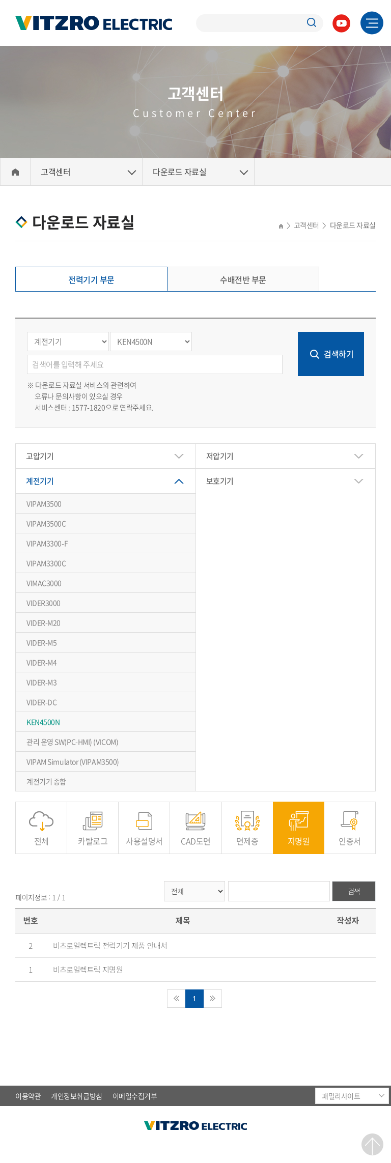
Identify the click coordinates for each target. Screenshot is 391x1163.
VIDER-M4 (41, 662)
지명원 (299, 835)
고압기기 (39, 456)
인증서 (350, 835)
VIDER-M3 (41, 682)
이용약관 (28, 1096)
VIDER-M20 (43, 622)
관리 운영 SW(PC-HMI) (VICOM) (72, 741)
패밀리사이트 (341, 1096)
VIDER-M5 (41, 642)
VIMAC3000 (44, 583)
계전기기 (39, 481)
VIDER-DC (41, 702)
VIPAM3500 (44, 503)
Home (15, 172)
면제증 (247, 835)
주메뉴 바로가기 (0, 0)
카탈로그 (92, 835)
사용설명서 (144, 835)
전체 (41, 835)
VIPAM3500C (46, 523)
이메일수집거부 (135, 1096)
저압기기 (220, 456)
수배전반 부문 (243, 279)
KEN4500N (43, 722)
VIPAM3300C (46, 563)
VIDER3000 (43, 603)
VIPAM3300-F (47, 543)
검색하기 (338, 354)
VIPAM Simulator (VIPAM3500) (72, 761)
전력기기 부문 (91, 279)
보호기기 (220, 481)
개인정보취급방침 (76, 1096)
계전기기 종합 (46, 781)
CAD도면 (196, 835)
